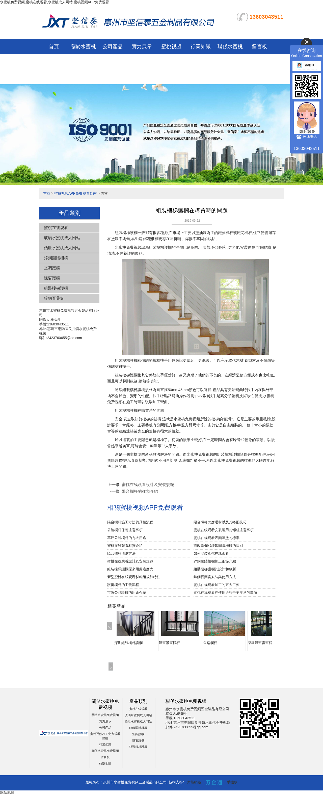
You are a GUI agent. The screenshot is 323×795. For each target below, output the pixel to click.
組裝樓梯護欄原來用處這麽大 (130, 569)
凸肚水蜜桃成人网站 (62, 248)
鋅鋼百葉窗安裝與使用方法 (215, 577)
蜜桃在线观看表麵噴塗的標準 (216, 538)
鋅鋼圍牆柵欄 (56, 258)
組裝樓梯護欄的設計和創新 (215, 569)
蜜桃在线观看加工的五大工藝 (216, 585)
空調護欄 (52, 268)
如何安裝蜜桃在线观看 (211, 553)
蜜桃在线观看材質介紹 (125, 546)
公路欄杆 (210, 643)
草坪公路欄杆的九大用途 (126, 538)
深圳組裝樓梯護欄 (128, 643)
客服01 (305, 65)
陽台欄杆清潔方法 (121, 553)
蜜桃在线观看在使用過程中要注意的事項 (225, 593)
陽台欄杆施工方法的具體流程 (130, 522)
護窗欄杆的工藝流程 (123, 585)
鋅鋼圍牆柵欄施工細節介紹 (215, 561)
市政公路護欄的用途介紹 (126, 593)
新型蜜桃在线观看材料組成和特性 (133, 577)
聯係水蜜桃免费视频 (105, 751)
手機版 (232, 782)
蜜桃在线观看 (56, 227)
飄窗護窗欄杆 (169, 643)
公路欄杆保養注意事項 (125, 530)
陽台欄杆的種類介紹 (140, 491)
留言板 (259, 46)
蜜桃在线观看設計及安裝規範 (148, 484)
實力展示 (142, 46)
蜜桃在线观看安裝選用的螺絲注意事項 (224, 530)
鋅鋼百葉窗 (54, 298)
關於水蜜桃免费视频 (105, 715)
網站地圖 (7, 792)
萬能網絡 (194, 782)
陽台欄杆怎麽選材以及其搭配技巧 (220, 522)
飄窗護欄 (52, 278)
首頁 (54, 46)
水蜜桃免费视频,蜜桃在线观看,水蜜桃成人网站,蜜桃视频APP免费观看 (54, 2)
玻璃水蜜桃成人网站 (62, 238)
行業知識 (201, 46)
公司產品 (112, 46)
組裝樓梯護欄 (56, 288)
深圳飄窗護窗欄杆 (262, 643)
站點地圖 (105, 763)
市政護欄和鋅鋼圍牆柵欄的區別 (218, 546)
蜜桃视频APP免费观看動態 (171, 62)
